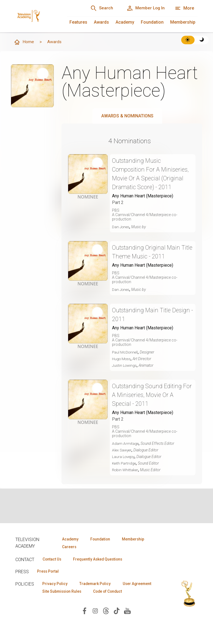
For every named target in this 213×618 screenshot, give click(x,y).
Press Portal (49, 572)
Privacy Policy (55, 584)
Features (78, 22)
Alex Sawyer (122, 450)
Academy (125, 22)
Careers (68, 547)
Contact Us (52, 559)
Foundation (152, 22)
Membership (182, 22)
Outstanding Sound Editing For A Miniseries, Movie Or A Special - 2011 (149, 395)
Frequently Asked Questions (100, 559)
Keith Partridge (124, 463)
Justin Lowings (125, 365)
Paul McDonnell (125, 352)
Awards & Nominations (127, 116)
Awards (101, 22)
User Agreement (57, 592)
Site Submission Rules (105, 592)
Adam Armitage (125, 444)
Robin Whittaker (125, 470)
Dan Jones (121, 227)
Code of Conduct (58, 600)
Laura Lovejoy (124, 457)
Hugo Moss (122, 359)
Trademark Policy (97, 584)
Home (24, 42)
